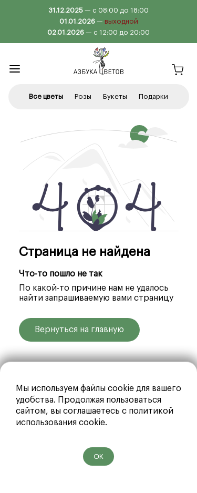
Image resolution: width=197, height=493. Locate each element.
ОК (98, 456)
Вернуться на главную (79, 329)
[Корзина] (177, 71)
